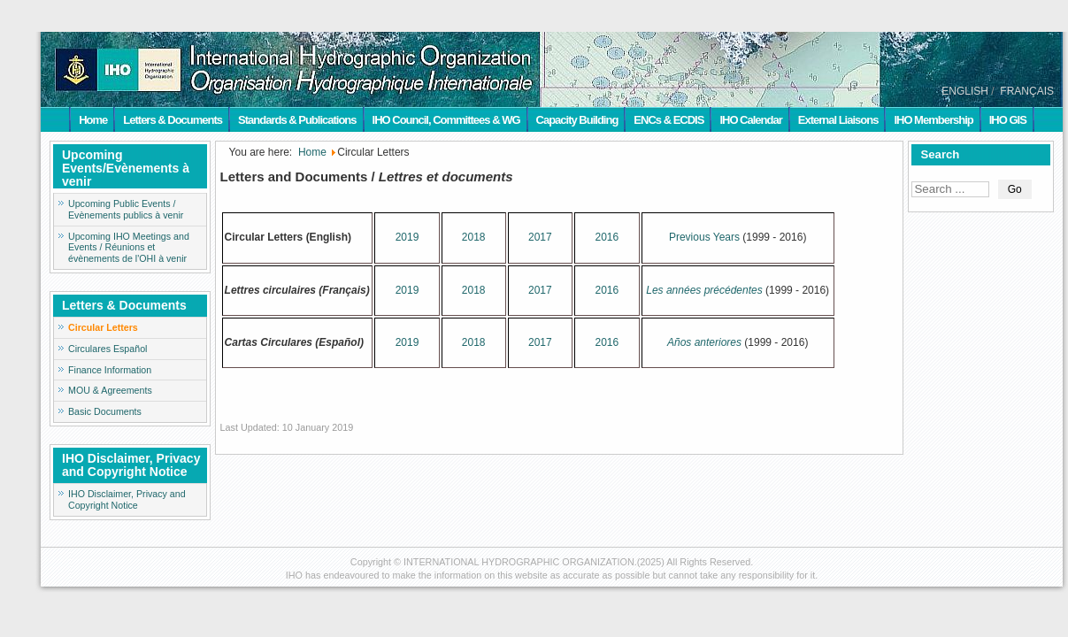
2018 (474, 237)
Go (1015, 189)
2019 (407, 237)
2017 (540, 237)
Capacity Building (577, 120)
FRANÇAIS (1027, 91)
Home (93, 120)
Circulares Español (107, 348)
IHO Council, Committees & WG (446, 120)
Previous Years (704, 237)
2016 (607, 237)
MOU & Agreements (110, 390)
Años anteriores (704, 342)
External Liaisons (838, 120)
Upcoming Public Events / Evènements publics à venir (125, 209)
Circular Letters (103, 327)
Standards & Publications (297, 120)
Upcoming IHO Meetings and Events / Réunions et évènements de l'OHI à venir (128, 248)
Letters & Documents (172, 120)
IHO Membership (933, 120)
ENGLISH (964, 91)
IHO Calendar (750, 120)
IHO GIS (1007, 120)
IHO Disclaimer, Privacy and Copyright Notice (127, 499)
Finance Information (109, 370)
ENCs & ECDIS (668, 120)
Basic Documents (105, 411)
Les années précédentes (704, 290)
